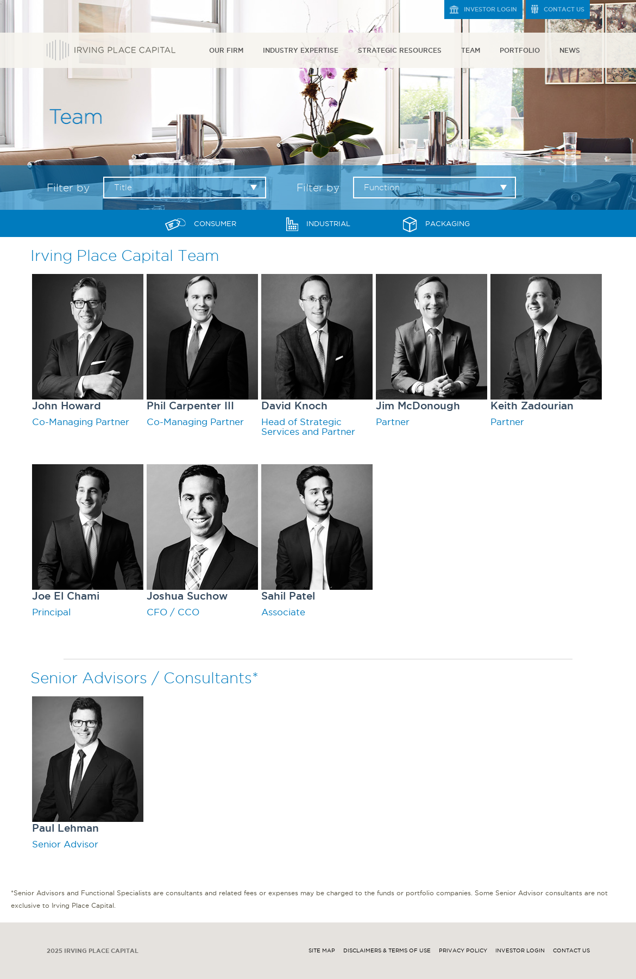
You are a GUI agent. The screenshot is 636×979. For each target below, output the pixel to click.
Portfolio (520, 50)
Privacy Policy (463, 950)
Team (470, 50)
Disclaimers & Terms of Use (387, 950)
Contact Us (564, 9)
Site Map (321, 950)
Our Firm (226, 50)
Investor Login (490, 9)
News (569, 50)
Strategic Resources (400, 50)
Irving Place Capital (111, 50)
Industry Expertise (300, 50)
